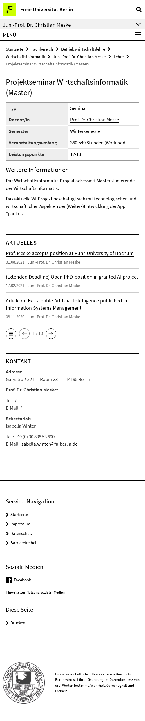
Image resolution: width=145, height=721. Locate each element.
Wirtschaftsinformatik (25, 56)
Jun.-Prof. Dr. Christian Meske (79, 56)
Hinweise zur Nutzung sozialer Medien (35, 592)
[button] (11, 333)
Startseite (14, 49)
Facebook (22, 580)
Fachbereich (42, 49)
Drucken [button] (17, 622)
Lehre (119, 56)
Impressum (20, 523)
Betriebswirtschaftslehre (83, 49)
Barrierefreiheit (24, 542)
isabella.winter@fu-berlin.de (48, 444)
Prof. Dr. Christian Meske (94, 119)
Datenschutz (21, 533)
